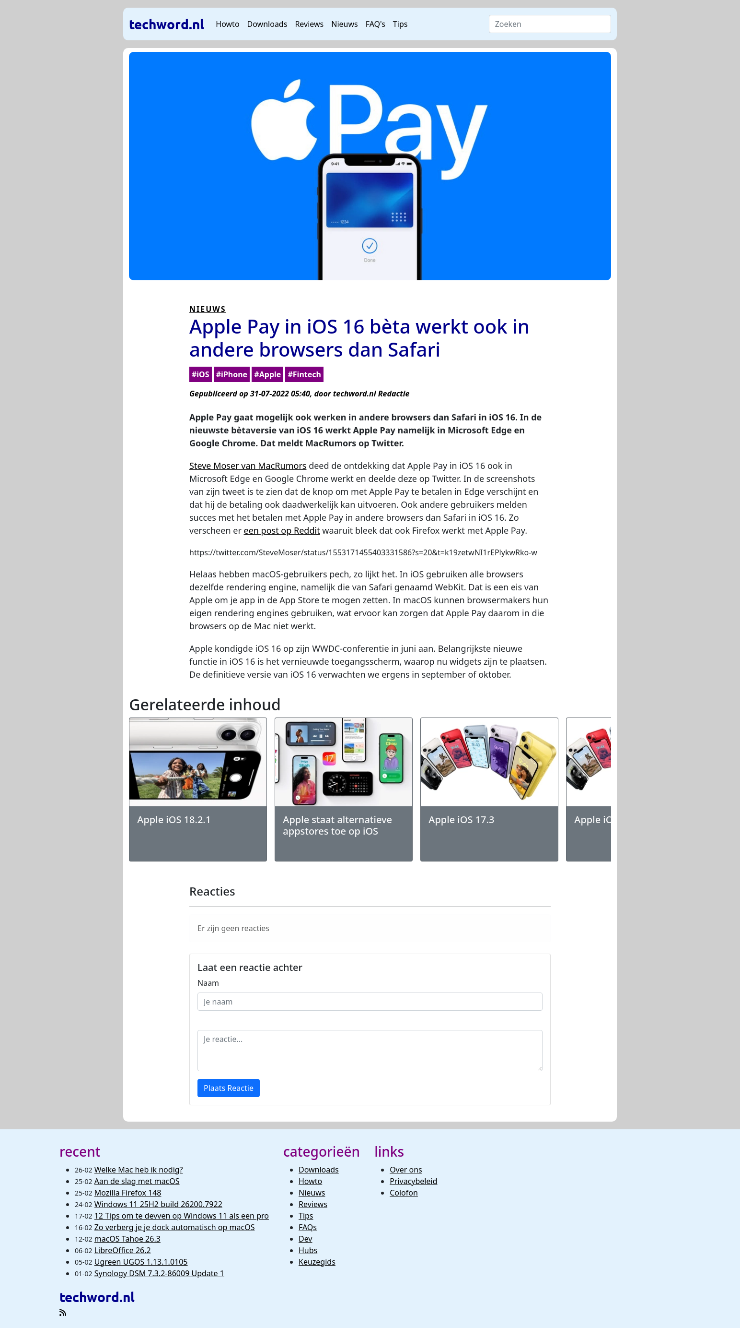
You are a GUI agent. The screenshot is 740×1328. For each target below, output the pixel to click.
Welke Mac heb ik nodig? (138, 1169)
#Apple (267, 374)
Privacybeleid (413, 1181)
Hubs (308, 1250)
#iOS (200, 374)
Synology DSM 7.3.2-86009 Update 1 (159, 1273)
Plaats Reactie (229, 1088)
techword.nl (166, 23)
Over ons (406, 1169)
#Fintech (304, 374)
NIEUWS (207, 309)
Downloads (267, 24)
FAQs (308, 1227)
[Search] (550, 24)
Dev (305, 1238)
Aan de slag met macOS (137, 1181)
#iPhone (231, 374)
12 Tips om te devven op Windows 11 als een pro (181, 1215)
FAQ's (375, 24)
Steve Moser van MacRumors (247, 465)
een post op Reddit (282, 530)
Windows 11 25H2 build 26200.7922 (158, 1204)
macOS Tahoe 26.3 (127, 1238)
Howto (227, 24)
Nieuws (344, 24)
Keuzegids (317, 1261)
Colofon (404, 1192)
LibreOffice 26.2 (122, 1250)
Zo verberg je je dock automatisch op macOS (174, 1227)
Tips (400, 24)
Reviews (309, 24)
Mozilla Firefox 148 (128, 1192)
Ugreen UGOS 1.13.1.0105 (141, 1261)
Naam (208, 983)
